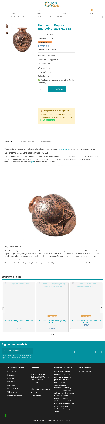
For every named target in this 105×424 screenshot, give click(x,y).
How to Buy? (13, 392)
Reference (42, 39)
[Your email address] (15, 351)
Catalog (11, 382)
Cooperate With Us (15, 395)
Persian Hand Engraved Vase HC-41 (18, 321)
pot (32, 162)
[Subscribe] (31, 351)
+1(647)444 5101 (47, 120)
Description (9, 141)
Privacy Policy (13, 388)
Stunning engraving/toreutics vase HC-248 (86, 322)
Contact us (12, 375)
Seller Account (85, 372)
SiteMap (11, 378)
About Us (12, 372)
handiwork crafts (63, 149)
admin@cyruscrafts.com (40, 389)
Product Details (27, 141)
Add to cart (57, 89)
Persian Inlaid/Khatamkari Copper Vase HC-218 (52, 322)
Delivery (11, 385)
